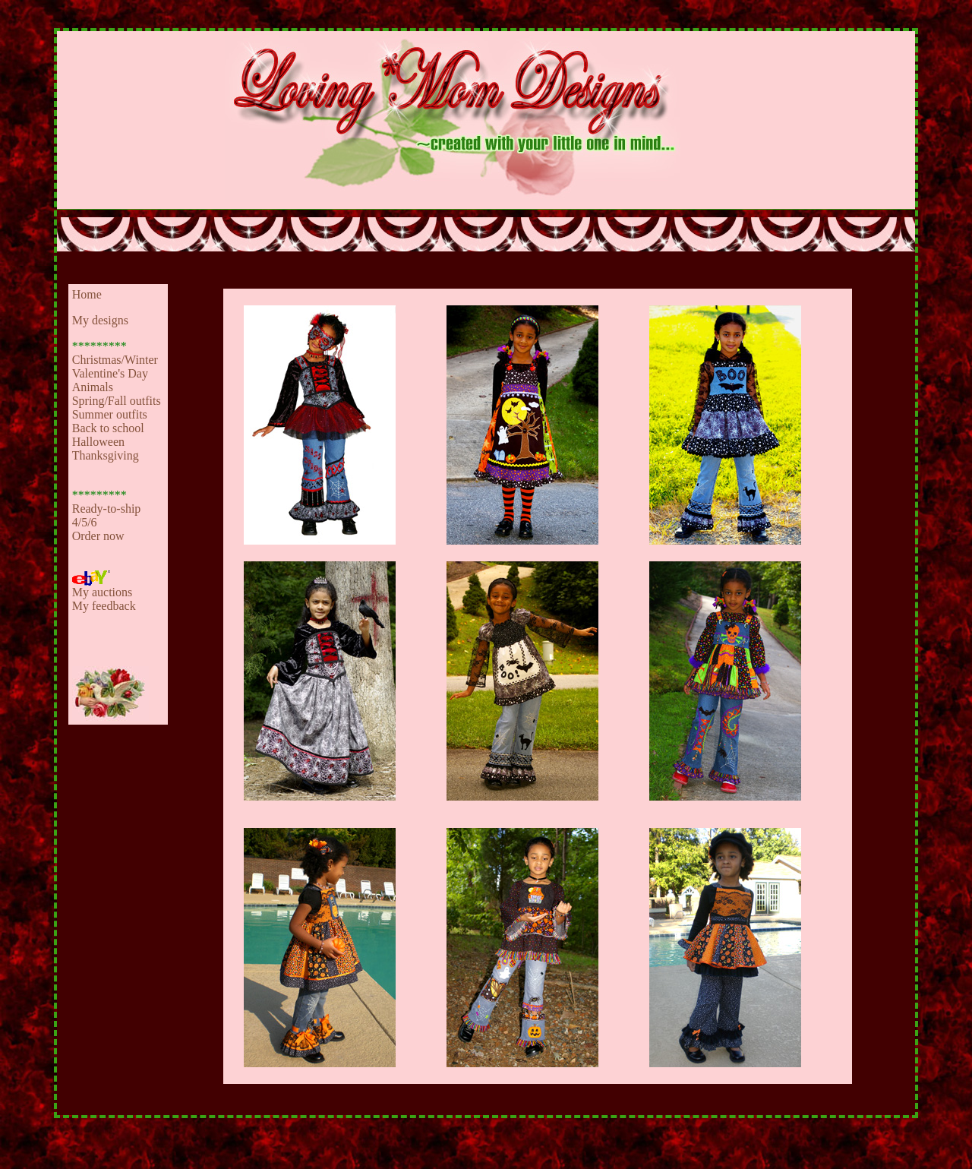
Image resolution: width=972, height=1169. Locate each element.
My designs (100, 320)
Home (87, 294)
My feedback (104, 605)
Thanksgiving (105, 455)
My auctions (102, 592)
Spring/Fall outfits (116, 400)
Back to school (108, 428)
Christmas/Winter (115, 359)
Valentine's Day (110, 373)
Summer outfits (109, 414)
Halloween (98, 441)
